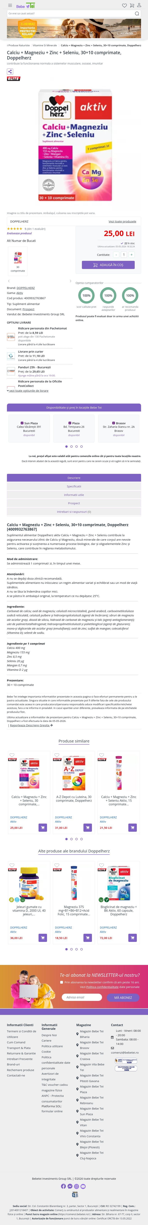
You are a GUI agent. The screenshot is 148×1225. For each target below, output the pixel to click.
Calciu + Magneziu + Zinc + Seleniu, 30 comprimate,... (29, 800)
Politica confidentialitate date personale (56, 1062)
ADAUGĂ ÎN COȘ (108, 265)
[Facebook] (63, 1186)
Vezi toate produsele (122, 221)
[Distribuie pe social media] (10, 72)
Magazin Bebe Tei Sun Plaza (89, 1111)
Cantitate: (103, 255)
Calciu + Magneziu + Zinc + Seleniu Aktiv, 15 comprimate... (118, 800)
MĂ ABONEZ (123, 998)
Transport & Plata (18, 1048)
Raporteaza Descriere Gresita (31, 725)
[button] (66, 446)
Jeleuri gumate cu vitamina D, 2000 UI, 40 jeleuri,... (29, 910)
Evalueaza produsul (19, 233)
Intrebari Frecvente (20, 1059)
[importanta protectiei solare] (74, 28)
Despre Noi (49, 1035)
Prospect (28, 309)
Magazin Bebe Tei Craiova (89, 1056)
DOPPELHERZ (26, 288)
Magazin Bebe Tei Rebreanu (89, 1100)
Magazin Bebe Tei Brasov (89, 1045)
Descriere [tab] (74, 478)
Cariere (46, 1040)
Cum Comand (16, 1042)
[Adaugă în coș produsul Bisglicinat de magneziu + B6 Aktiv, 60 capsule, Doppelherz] (132, 938)
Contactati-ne (16, 1075)
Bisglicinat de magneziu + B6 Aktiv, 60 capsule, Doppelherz (119, 910)
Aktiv (19, 293)
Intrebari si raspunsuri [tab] (74, 512)
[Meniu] (10, 5)
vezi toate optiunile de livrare (27, 391)
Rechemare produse (20, 1070)
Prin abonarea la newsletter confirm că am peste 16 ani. (102, 982)
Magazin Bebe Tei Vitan (89, 1122)
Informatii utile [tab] (74, 495)
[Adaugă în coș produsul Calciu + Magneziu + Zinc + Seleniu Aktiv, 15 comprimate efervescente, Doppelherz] (132, 828)
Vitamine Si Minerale (45, 45)
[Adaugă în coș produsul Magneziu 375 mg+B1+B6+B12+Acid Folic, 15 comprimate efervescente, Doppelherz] (87, 938)
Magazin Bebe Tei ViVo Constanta (89, 1133)
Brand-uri (13, 1064)
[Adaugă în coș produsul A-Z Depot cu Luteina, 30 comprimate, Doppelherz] (87, 828)
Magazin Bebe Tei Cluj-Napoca (89, 1155)
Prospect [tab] (74, 503)
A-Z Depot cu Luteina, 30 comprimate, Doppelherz (74, 798)
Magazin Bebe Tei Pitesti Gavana (89, 1078)
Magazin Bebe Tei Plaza (89, 1089)
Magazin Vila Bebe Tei (90, 1067)
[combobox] (74, 13)
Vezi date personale (110, 987)
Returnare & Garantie (21, 1053)
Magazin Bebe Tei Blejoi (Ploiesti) (89, 1144)
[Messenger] (69, 1186)
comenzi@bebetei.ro (125, 1052)
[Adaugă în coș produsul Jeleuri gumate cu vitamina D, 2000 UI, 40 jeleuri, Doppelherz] (43, 938)
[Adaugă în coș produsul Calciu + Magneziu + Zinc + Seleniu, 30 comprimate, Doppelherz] (43, 828)
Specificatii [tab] (74, 486)
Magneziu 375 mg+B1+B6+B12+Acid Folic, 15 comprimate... (74, 910)
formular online (52, 1111)
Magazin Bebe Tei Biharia (89, 1034)
